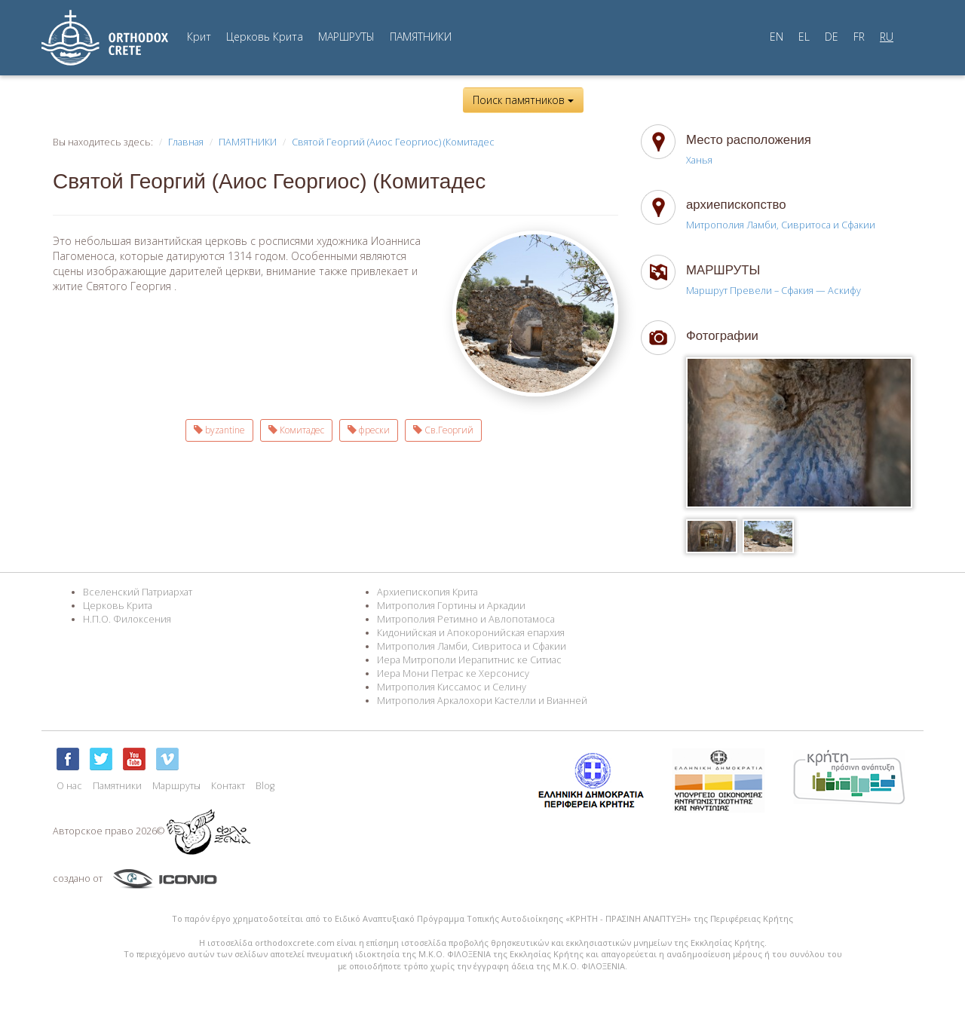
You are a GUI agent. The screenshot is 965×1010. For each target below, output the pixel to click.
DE (831, 36)
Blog (265, 785)
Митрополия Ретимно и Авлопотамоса (466, 619)
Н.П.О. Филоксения (127, 619)
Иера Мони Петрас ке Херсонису (453, 673)
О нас (69, 785)
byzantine (219, 430)
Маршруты (176, 785)
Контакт (228, 785)
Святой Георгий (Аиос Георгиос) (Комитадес (393, 142)
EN (776, 36)
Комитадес (296, 430)
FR (859, 36)
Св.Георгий (443, 430)
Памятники (117, 785)
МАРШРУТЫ (346, 36)
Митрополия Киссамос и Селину (451, 687)
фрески (369, 430)
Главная (186, 142)
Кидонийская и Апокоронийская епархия (471, 632)
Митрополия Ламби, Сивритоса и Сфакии (780, 225)
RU (886, 36)
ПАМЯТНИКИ (421, 36)
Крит (199, 36)
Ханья (699, 160)
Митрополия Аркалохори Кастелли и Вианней (482, 700)
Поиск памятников (523, 100)
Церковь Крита (264, 36)
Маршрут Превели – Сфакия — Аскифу (773, 290)
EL (804, 36)
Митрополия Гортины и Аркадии (451, 605)
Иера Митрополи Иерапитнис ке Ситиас (469, 659)
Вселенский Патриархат (137, 592)
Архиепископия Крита (427, 592)
